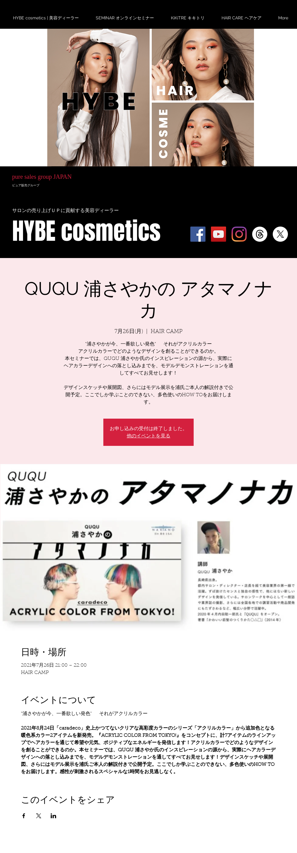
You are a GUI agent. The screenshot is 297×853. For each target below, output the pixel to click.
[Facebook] (197, 234)
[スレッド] (259, 234)
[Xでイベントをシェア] (39, 815)
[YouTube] (218, 234)
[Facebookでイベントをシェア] (24, 815)
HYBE (44, 132)
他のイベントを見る (148, 436)
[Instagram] (239, 234)
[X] (280, 234)
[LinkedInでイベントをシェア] (53, 815)
